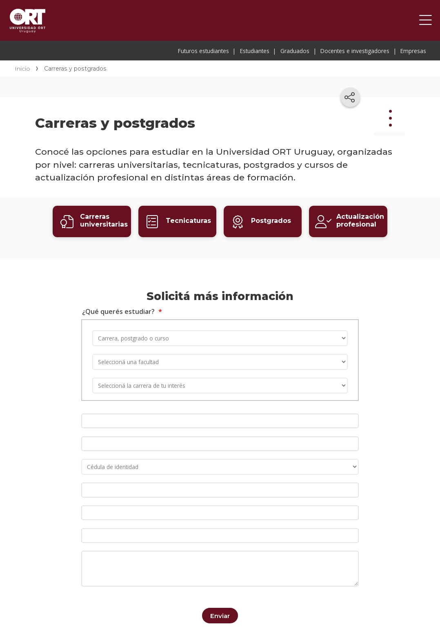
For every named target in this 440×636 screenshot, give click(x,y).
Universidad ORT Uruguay (27, 20)
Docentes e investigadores (354, 51)
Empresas (413, 51)
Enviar (220, 610)
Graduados (294, 51)
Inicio (22, 68)
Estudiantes (254, 51)
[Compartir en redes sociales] (350, 97)
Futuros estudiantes (203, 51)
